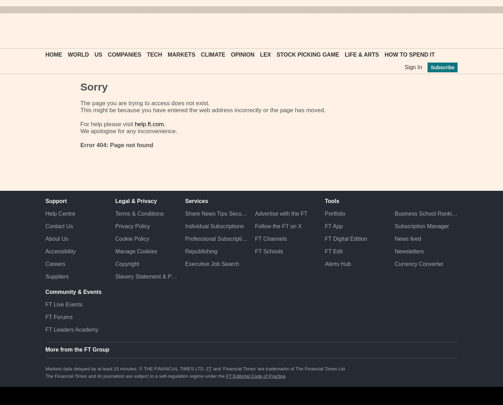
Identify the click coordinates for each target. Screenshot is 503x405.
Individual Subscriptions (214, 226)
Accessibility (60, 251)
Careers (55, 264)
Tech (154, 55)
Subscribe (442, 67)
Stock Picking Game (308, 55)
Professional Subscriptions (216, 239)
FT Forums (59, 317)
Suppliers (57, 277)
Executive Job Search (212, 264)
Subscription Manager (422, 226)
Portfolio (335, 214)
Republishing (201, 251)
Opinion (243, 55)
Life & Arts (362, 55)
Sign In (413, 67)
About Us (56, 239)
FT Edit (334, 251)
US (98, 55)
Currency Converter (419, 264)
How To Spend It (410, 55)
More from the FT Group (77, 350)
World (78, 55)
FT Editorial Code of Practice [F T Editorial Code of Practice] (255, 376)
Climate (213, 55)
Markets (181, 55)
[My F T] (448, 31)
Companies (124, 55)
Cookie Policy (132, 239)
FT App (334, 226)
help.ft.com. (150, 124)
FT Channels (271, 239)
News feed (408, 239)
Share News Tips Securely (216, 214)
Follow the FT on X (278, 226)
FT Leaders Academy (72, 330)
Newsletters (409, 251)
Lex (265, 55)
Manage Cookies (136, 251)
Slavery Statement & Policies (146, 277)
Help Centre (60, 214)
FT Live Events (63, 305)
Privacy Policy (132, 226)
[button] (49, 31)
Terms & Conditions (139, 214)
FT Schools (269, 251)
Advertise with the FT (281, 214)
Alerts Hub (338, 264)
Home (53, 55)
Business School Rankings (426, 214)
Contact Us (59, 226)
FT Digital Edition (346, 239)
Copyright (127, 264)
